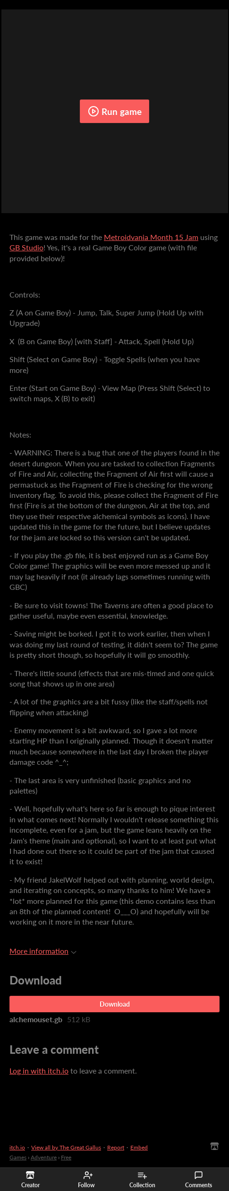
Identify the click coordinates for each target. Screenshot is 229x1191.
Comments (198, 1180)
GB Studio (26, 247)
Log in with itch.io (38, 1070)
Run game (115, 111)
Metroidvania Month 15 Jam (151, 236)
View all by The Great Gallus (66, 1147)
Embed (139, 1147)
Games (17, 1157)
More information (42, 950)
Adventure (44, 1157)
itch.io (17, 1147)
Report (115, 1147)
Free (66, 1157)
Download (115, 1004)
